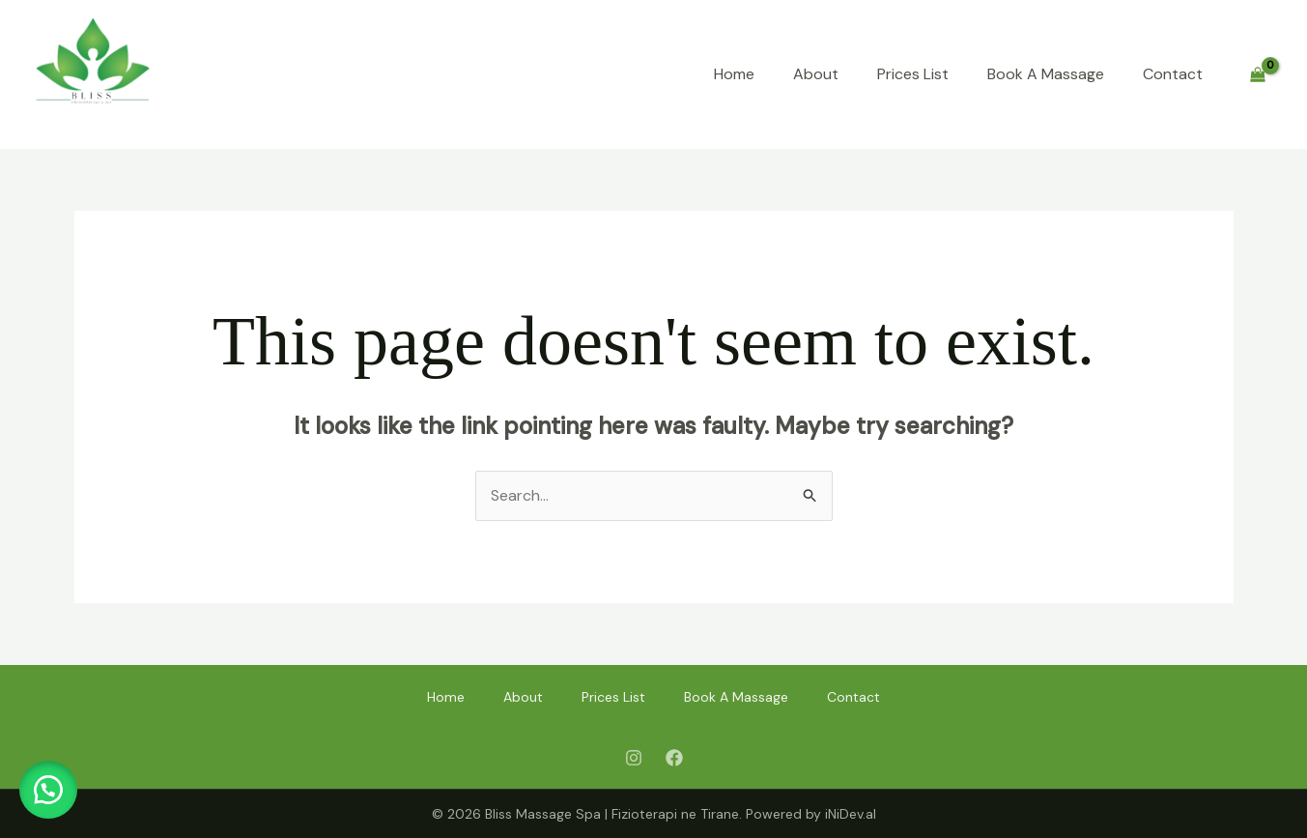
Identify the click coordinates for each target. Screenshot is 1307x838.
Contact (1173, 74)
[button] (48, 790)
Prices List (913, 74)
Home (734, 74)
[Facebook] (674, 757)
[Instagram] (633, 757)
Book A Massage (1045, 74)
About (815, 74)
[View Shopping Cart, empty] (1257, 75)
